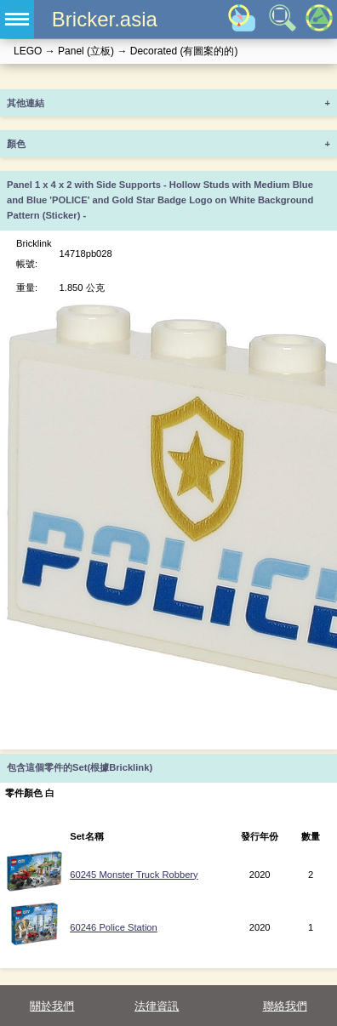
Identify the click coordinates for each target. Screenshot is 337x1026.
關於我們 (52, 1006)
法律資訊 (156, 1006)
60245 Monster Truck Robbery (133, 874)
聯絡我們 (285, 1006)
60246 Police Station (113, 927)
